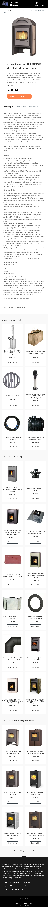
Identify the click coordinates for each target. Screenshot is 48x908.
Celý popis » (10, 86)
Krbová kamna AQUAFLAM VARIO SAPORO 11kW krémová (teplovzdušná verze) (12, 701)
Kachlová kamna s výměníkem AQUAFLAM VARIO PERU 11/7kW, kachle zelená (35, 701)
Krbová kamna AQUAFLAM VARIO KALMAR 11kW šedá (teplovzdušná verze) (12, 533)
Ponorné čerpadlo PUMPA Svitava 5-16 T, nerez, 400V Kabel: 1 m (12, 353)
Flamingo (29, 721)
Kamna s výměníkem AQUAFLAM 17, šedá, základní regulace (12, 490)
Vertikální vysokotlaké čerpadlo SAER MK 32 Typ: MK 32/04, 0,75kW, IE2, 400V (35, 396)
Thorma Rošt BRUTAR (12, 396)
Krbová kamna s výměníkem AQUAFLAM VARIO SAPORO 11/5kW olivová (35, 576)
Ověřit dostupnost (19, 97)
